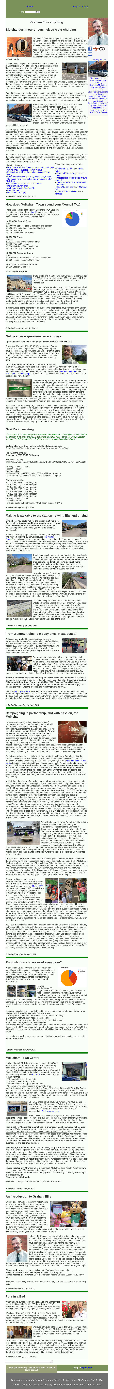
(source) (36, 1072)
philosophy (10, 371)
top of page (86, 1365)
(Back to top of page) (16, 190)
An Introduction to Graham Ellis (21, 186)
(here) (33, 210)
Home (22, 6)
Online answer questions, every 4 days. (24, 167)
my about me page (67, 369)
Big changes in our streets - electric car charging (98, 76)
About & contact (55, 6)
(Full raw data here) (51, 1108)
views (57, 173)
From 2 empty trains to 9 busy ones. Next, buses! (29, 174)
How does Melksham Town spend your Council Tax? (30, 165)
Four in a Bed (13, 188)
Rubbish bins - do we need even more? (24, 181)
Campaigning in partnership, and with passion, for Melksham (98, 107)
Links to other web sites (66, 189)
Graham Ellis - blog (65, 166)
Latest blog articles (98, 57)
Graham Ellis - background (68, 171)
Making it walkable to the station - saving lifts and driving (98, 96)
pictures (58, 191)
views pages (25, 371)
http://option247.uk (22, 689)
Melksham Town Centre (17, 183)
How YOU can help (65, 184)
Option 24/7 (37, 883)
